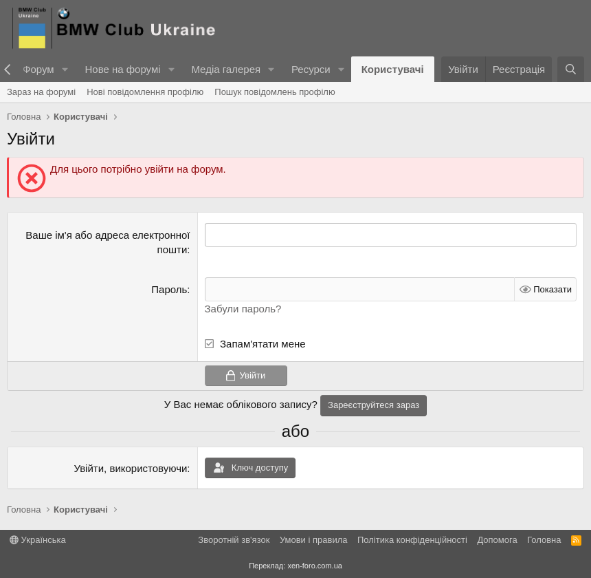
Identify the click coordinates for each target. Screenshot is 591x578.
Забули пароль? (243, 308)
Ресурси (311, 69)
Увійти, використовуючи (130, 468)
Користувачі (392, 69)
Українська (38, 540)
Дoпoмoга (497, 540)
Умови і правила (314, 540)
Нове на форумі (122, 69)
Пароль (169, 289)
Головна (544, 540)
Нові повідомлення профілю (145, 92)
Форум (38, 69)
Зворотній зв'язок (233, 540)
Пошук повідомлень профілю (274, 92)
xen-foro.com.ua (314, 565)
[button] (64, 69)
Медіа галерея (225, 69)
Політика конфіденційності (412, 540)
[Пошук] (570, 69)
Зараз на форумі (41, 92)
